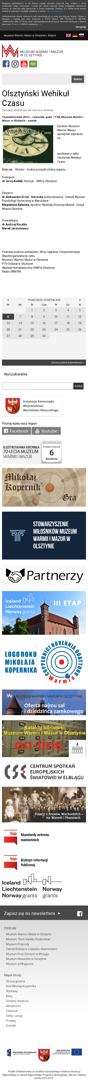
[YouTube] (24, 64)
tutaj (40, 24)
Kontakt (11, 1025)
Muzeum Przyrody (17, 944)
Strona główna (15, 981)
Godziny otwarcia (17, 1001)
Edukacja (12, 1010)
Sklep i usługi (14, 1015)
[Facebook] (6, 64)
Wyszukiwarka (15, 374)
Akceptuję (80, 26)
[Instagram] (15, 64)
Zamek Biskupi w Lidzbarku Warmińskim (31, 949)
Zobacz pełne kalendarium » (67, 362)
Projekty (11, 1020)
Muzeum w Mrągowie (19, 963)
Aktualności (13, 1006)
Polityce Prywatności (54, 11)
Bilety (9, 996)
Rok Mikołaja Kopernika (21, 986)
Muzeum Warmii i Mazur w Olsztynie (25, 35)
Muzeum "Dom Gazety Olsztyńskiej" (28, 939)
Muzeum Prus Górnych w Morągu (27, 954)
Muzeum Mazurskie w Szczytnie (26, 958)
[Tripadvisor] (33, 64)
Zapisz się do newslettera (33, 913)
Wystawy (12, 991)
